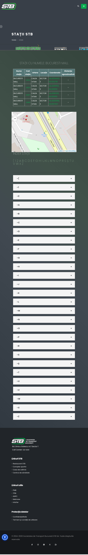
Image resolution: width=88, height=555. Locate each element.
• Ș (18, 363)
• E (18, 240)
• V (18, 390)
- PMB (14, 490)
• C (18, 222)
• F (18, 249)
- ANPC (14, 496)
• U (18, 381)
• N (18, 319)
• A (18, 204)
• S (18, 354)
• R (18, 345)
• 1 (18, 187)
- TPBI (14, 493)
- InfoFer (15, 502)
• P (18, 337)
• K (18, 293)
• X (18, 407)
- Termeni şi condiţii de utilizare (24, 520)
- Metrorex (16, 499)
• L (18, 301)
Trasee (14, 40)
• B (18, 213)
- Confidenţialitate (19, 517)
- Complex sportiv (19, 466)
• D (18, 231)
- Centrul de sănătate (21, 473)
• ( (18, 178)
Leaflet (60, 151)
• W (18, 398)
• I (18, 275)
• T (18, 372)
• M (18, 310)
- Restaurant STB (18, 463)
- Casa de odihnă (19, 470)
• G (18, 257)
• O (18, 328)
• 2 (18, 196)
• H (18, 266)
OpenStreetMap (70, 151)
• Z (18, 416)
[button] (15, 115)
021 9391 (26, 450)
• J (18, 284)
